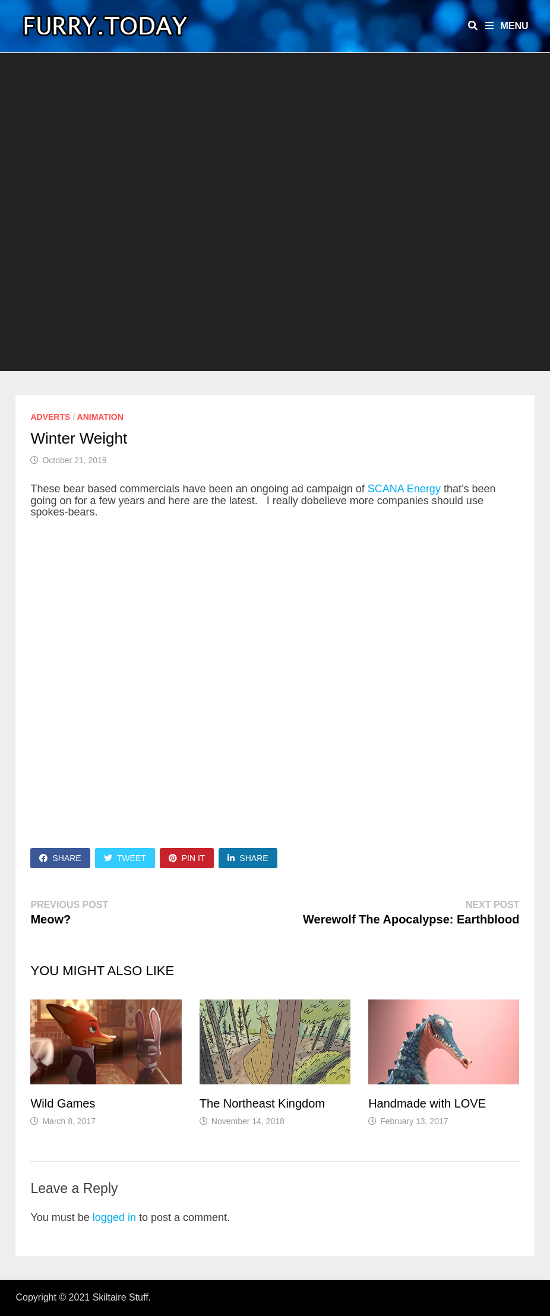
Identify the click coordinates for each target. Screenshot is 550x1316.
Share (60, 858)
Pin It (187, 858)
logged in (114, 1217)
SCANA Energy (404, 489)
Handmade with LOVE (427, 1103)
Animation (100, 417)
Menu (507, 26)
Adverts (50, 417)
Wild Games (62, 1103)
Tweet (125, 858)
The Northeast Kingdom (262, 1103)
